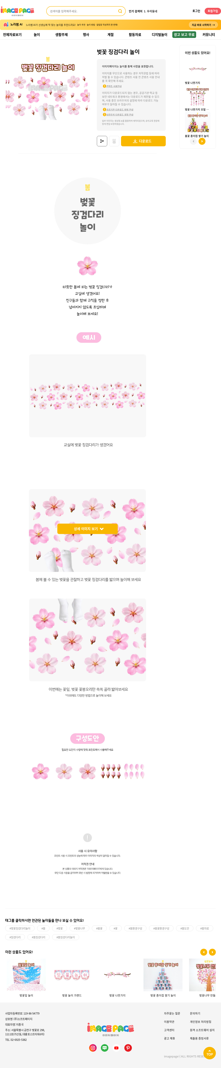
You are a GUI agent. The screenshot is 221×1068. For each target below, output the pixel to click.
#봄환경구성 (135, 928)
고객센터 (169, 1029)
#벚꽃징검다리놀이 (19, 928)
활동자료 (135, 34)
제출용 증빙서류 (199, 1037)
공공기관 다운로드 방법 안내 (115, 109)
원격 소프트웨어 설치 (202, 1029)
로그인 (196, 11)
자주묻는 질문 (172, 1013)
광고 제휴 (169, 1037)
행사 (86, 34)
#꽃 (115, 928)
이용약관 (169, 1021)
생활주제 (61, 34)
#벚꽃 (59, 928)
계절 (110, 34)
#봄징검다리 (38, 936)
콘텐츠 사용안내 (109, 86)
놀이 (37, 34)
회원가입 (213, 11)
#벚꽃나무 (79, 928)
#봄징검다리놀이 (65, 936)
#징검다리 (15, 936)
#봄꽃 (99, 928)
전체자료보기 (12, 34)
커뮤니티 (209, 34)
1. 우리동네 (150, 11)
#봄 (43, 928)
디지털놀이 (159, 34)
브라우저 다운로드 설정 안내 (115, 114)
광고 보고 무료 (184, 34)
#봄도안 (184, 928)
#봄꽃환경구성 (161, 928)
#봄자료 (204, 928)
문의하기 (195, 1013)
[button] (203, 951)
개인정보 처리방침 (200, 1021)
